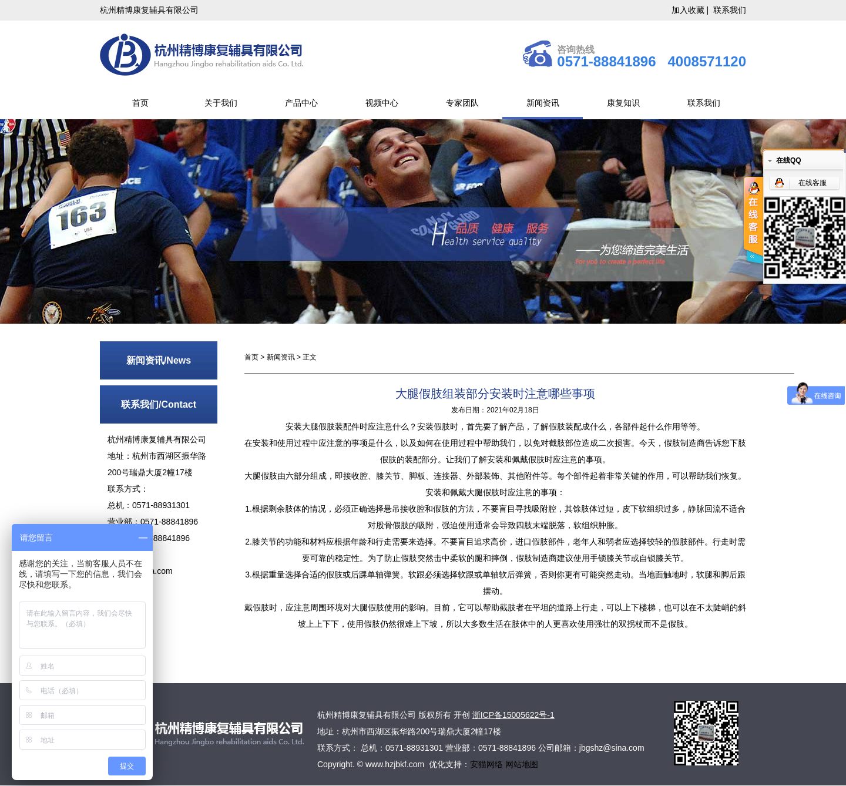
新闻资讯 (542, 103)
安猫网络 (487, 764)
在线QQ (788, 160)
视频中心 (381, 103)
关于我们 (220, 103)
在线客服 (812, 183)
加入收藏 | (691, 10)
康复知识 (623, 103)
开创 (462, 715)
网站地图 (521, 764)
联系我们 (729, 10)
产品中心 (301, 103)
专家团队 (462, 103)
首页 (140, 103)
